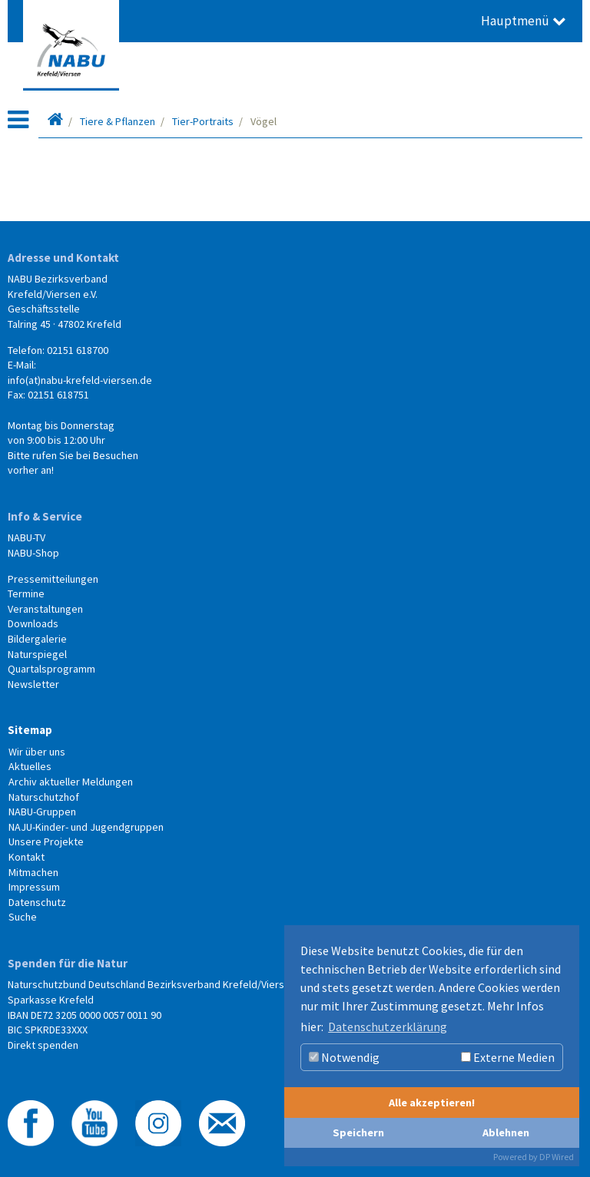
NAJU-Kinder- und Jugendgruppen (86, 827)
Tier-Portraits (203, 121)
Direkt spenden (43, 1045)
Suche (22, 917)
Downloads (33, 623)
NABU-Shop (33, 553)
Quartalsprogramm (51, 669)
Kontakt (26, 857)
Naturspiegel (37, 654)
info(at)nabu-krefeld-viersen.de (80, 380)
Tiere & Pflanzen (117, 121)
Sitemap (30, 729)
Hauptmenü (523, 20)
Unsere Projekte (46, 841)
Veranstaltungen (45, 609)
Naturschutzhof (43, 797)
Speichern (358, 1132)
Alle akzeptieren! (432, 1102)
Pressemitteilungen (53, 579)
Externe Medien (508, 1057)
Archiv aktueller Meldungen (70, 782)
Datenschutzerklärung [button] (387, 1026)
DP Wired (556, 1156)
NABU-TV (26, 537)
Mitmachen (33, 872)
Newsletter (33, 684)
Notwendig (344, 1057)
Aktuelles (29, 766)
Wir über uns (36, 752)
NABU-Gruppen (42, 811)
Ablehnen (505, 1132)
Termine (26, 593)
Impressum (34, 887)
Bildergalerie (37, 639)
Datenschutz (37, 902)
